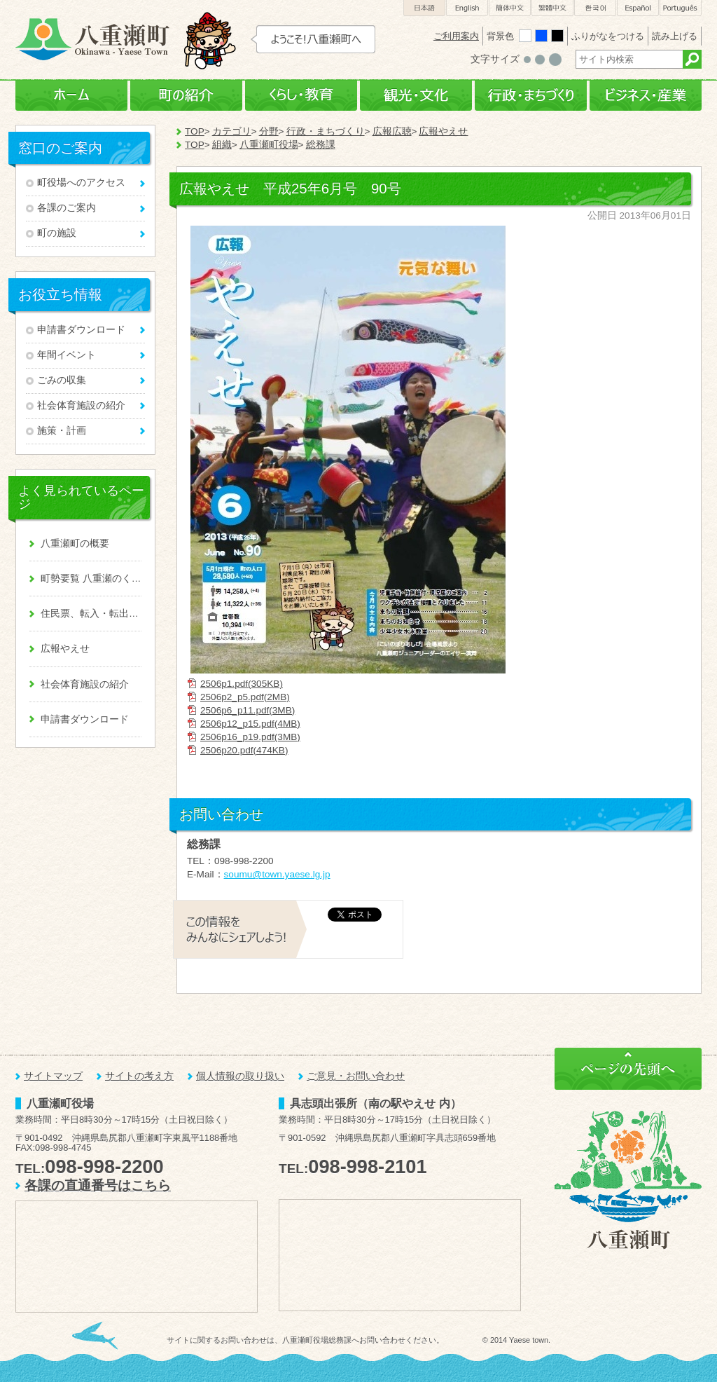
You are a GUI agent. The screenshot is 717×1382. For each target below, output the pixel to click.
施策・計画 (61, 430)
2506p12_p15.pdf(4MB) (250, 723)
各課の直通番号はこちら (98, 1185)
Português (681, 8)
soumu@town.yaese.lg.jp (277, 874)
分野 (269, 131)
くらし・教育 (301, 96)
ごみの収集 (61, 380)
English (467, 8)
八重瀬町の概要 (75, 543)
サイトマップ (53, 1076)
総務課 (320, 144)
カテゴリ (231, 131)
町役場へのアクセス (81, 182)
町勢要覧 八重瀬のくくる (91, 578)
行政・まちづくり (531, 96)
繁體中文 (552, 8)
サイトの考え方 (139, 1076)
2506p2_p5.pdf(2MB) (245, 697)
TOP (194, 131)
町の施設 (56, 233)
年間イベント (66, 355)
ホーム (71, 96)
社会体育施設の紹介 (81, 405)
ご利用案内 (456, 36)
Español (638, 8)
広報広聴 (392, 131)
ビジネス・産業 (646, 96)
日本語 (424, 8)
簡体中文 (510, 8)
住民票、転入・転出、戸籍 (91, 613)
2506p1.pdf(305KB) (241, 683)
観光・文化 (416, 96)
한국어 (595, 8)
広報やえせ (443, 131)
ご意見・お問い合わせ (356, 1076)
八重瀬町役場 (268, 144)
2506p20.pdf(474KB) (244, 750)
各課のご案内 (66, 208)
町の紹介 (186, 96)
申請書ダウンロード (81, 329)
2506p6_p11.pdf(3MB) (247, 710)
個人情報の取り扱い (240, 1076)
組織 (222, 144)
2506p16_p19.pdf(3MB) (250, 737)
